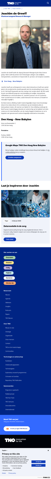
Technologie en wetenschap (13, 357)
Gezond (8, 262)
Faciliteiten (8, 361)
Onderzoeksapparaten (12, 365)
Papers (7, 314)
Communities (9, 351)
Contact (7, 343)
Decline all (38, 465)
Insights (7, 306)
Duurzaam (9, 257)
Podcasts (8, 310)
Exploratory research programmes (15, 372)
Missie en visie (9, 328)
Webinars (8, 302)
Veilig (8, 268)
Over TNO (7, 324)
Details (4, 473)
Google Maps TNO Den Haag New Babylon (25, 145)
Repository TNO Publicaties (13, 380)
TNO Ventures (9, 402)
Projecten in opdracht (11, 390)
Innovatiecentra (10, 405)
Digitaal (8, 273)
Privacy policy (12, 473)
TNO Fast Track (9, 398)
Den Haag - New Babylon (13, 81)
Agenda (7, 299)
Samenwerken (8, 386)
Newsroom (7, 291)
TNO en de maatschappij (13, 347)
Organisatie (8, 335)
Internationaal (9, 409)
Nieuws (7, 295)
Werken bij (9, 283)
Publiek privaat (9, 394)
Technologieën (9, 369)
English (5, 450)
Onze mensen (9, 339)
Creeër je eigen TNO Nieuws (18, 428)
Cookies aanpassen (14, 157)
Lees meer (10, 240)
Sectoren (9, 278)
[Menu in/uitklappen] (3, 3)
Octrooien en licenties (12, 376)
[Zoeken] (48, 3)
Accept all (38, 461)
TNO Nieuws (9, 318)
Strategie (8, 332)
